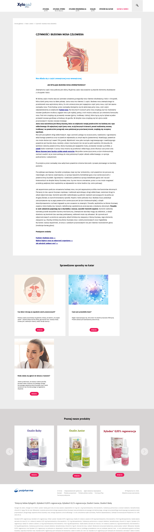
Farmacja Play (99, 429)
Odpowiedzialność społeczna (73, 427)
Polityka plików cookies (86, 429)
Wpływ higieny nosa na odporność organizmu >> (54, 241)
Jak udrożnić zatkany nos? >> (47, 243)
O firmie (59, 427)
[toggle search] (137, 5)
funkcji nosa (63, 110)
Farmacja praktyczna (63, 431)
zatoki (38, 149)
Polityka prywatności (70, 429)
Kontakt (59, 429)
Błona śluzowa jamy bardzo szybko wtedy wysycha (55, 151)
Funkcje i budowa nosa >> (46, 238)
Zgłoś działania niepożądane (92, 427)
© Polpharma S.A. (130, 427)
